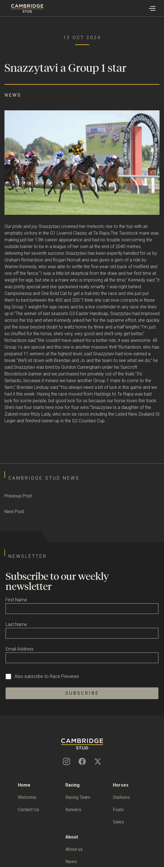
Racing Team (77, 797)
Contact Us (28, 809)
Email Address (20, 649)
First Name (16, 599)
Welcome (27, 797)
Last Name (16, 624)
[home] (21, 8)
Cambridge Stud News (44, 478)
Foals (118, 809)
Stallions (121, 797)
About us (74, 849)
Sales (118, 822)
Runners (73, 809)
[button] (152, 8)
